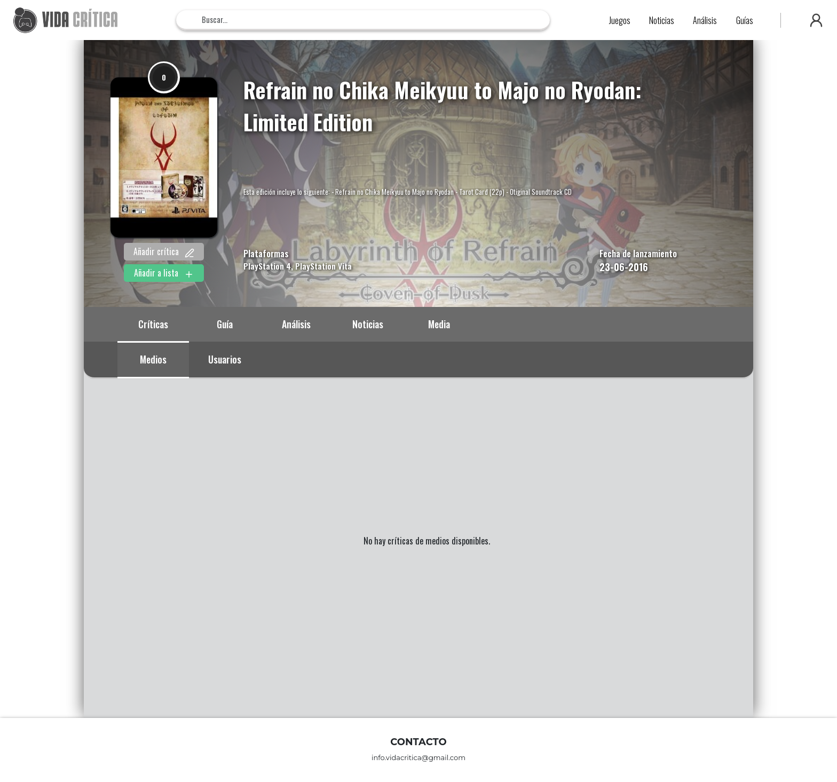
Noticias (661, 20)
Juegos (619, 20)
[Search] (363, 19)
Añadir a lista (164, 272)
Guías (744, 20)
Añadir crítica (163, 251)
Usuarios (224, 359)
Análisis (705, 20)
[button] (816, 20)
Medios (153, 359)
